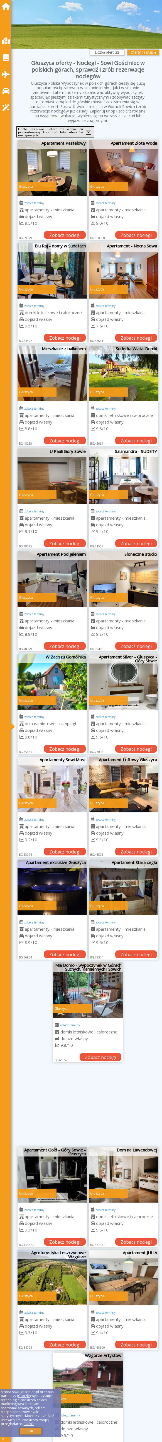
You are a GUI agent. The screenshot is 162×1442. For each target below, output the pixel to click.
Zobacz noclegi (64, 235)
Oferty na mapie (143, 52)
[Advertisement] (88, 1107)
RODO (29, 1423)
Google (24, 1395)
